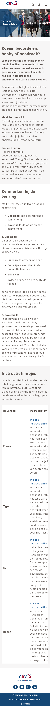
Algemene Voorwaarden (25, 694)
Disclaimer (35, 699)
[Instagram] (28, 687)
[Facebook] (15, 687)
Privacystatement (18, 699)
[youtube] (21, 687)
